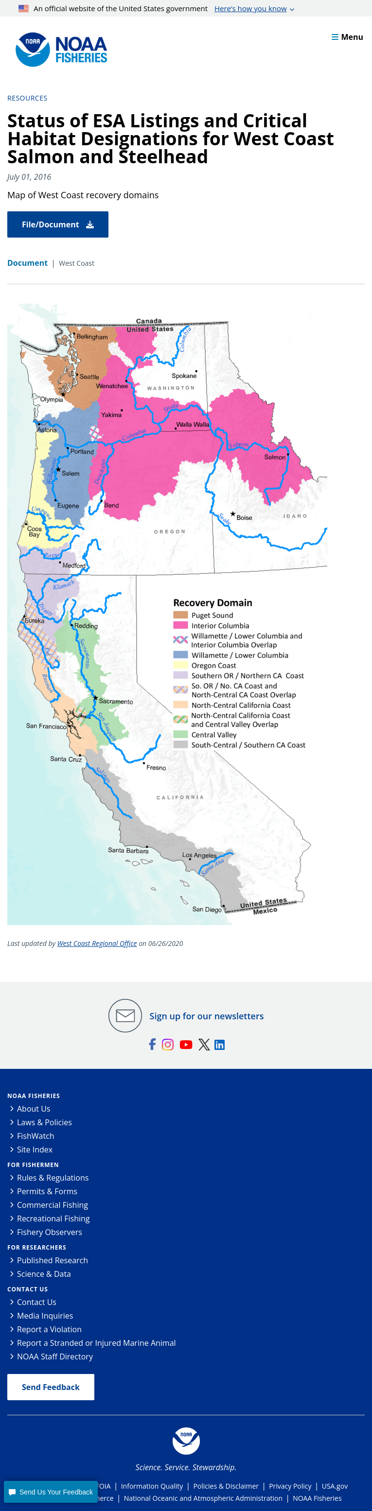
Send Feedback (51, 1387)
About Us (34, 1108)
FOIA (103, 1486)
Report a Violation (49, 1329)
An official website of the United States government (152, 8)
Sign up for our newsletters (207, 1016)
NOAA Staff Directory (55, 1356)
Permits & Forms (47, 1191)
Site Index (35, 1149)
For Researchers (36, 1247)
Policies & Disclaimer (226, 1486)
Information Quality (152, 1486)
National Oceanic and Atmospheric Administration (203, 1498)
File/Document (58, 224)
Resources (27, 98)
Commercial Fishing (52, 1205)
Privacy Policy (290, 1486)
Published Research (52, 1260)
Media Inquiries (45, 1315)
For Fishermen (33, 1165)
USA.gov (335, 1486)
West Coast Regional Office (97, 943)
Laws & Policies (44, 1122)
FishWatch (35, 1136)
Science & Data (44, 1274)
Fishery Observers (49, 1232)
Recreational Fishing (53, 1218)
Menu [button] (347, 37)
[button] (50, 1492)
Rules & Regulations (53, 1177)
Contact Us (27, 1289)
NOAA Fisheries (33, 1096)
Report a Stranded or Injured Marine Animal (96, 1343)
